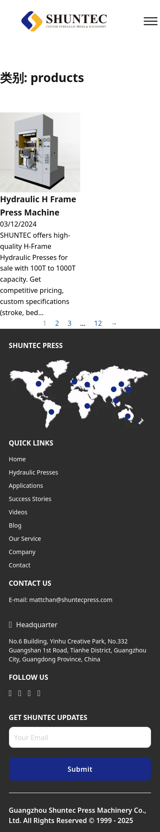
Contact (20, 565)
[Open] (150, 21)
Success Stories (30, 499)
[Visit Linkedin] (10, 693)
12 (98, 323)
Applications (26, 485)
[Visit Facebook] (39, 693)
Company (22, 552)
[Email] (80, 737)
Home (17, 459)
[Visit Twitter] (19, 693)
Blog (15, 525)
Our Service (25, 538)
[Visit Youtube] (29, 693)
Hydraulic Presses (33, 472)
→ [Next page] (114, 323)
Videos (18, 512)
